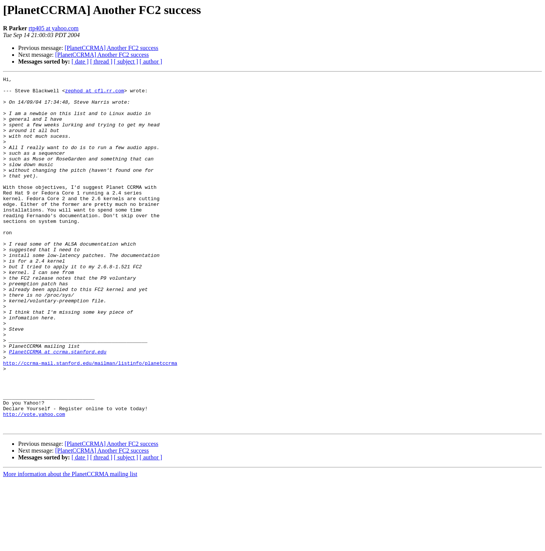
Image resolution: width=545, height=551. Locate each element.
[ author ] (151, 61)
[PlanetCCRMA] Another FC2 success (112, 48)
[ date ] (80, 61)
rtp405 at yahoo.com (54, 28)
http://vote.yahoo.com (34, 482)
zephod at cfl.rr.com (94, 93)
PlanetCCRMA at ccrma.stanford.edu (57, 407)
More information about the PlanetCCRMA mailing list (70, 544)
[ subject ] (126, 61)
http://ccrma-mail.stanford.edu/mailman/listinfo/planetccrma (90, 420)
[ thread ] (101, 61)
